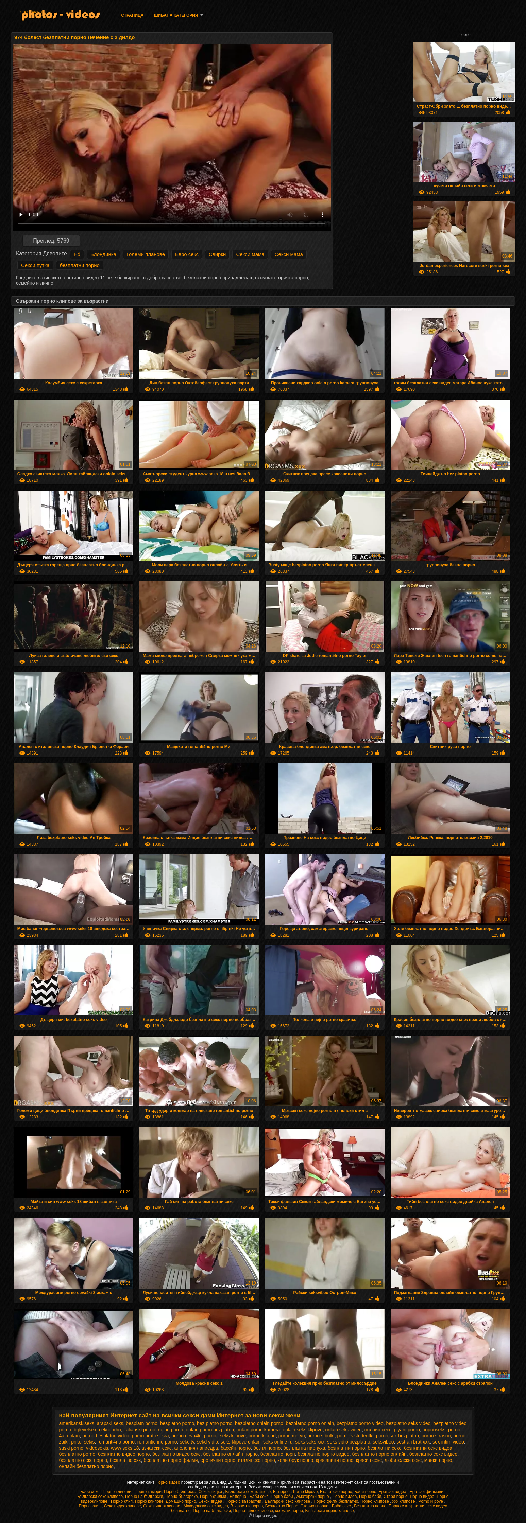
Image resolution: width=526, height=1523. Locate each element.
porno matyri (291, 1435)
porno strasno (436, 1435)
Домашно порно (181, 1501)
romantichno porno (157, 1442)
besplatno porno (177, 1423)
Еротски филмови (427, 1491)
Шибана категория (176, 15)
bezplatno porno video (360, 1423)
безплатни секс (384, 1448)
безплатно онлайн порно (230, 1454)
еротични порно (217, 1460)
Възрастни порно (246, 1506)
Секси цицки (210, 1491)
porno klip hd (262, 1435)
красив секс (369, 1460)
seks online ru (277, 1442)
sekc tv (187, 1442)
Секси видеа (210, 1501)
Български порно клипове (329, 1510)
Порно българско (180, 1491)
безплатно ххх (125, 1460)
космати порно (289, 1510)
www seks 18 (125, 1448)
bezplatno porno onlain (310, 1423)
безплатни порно (80, 265)
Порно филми (213, 1496)
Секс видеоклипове (122, 1506)
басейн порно (236, 1448)
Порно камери (148, 1491)
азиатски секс (156, 1448)
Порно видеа (29, 11)
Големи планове (145, 254)
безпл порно (267, 1448)
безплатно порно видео (323, 1454)
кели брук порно (295, 1460)
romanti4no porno (116, 1442)
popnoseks (434, 1429)
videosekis (97, 1448)
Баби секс (90, 1491)
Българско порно (336, 1491)
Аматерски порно (313, 1496)
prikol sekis (83, 1442)
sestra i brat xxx (413, 1442)
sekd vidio (207, 1442)
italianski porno (139, 1429)
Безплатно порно (370, 1506)
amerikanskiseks (76, 1423)
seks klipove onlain (241, 1442)
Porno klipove (305, 1491)
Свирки (217, 254)
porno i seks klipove (225, 1435)
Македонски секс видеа (206, 1506)
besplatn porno (141, 1423)
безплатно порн (277, 1454)
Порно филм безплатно (335, 1501)
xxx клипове (404, 1501)
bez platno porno (214, 1423)
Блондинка (103, 254)
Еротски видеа (392, 1491)
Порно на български (144, 1496)
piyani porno (407, 1429)
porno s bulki (320, 1435)
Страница (132, 15)
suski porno (71, 1448)
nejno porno (170, 1429)
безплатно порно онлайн (379, 1454)
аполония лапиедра (196, 1448)
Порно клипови (117, 1491)
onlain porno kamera (258, 1429)
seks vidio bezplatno (348, 1442)
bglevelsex (85, 1429)
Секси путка (35, 265)
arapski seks (110, 1423)
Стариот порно (315, 1506)
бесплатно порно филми (170, 1460)
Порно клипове (149, 1501)
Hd (77, 254)
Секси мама (250, 254)
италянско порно (256, 1460)
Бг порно (282, 1491)
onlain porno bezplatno (210, 1429)
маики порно (438, 1460)
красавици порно (334, 1460)
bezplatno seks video (408, 1423)
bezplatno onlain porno (259, 1423)
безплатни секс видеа (428, 1448)
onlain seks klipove (303, 1429)
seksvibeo (383, 1442)
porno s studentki (355, 1435)
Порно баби (282, 1496)
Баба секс (342, 1506)
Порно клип (122, 1501)
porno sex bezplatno (397, 1435)
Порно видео (168, 1482)
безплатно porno (77, 1454)
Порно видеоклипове (253, 1510)
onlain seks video (343, 1429)
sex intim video (448, 1442)
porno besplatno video (105, 1435)
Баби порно (365, 1491)
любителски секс (403, 1460)
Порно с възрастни (243, 1501)
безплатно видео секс (176, 1454)
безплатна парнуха (304, 1448)
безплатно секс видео (433, 1454)
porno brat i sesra (150, 1435)
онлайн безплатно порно (86, 1466)
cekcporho (110, 1429)
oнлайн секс (377, 1429)
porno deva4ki (186, 1435)
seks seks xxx (309, 1442)
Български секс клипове (248, 1491)
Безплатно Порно (281, 1506)
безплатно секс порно (83, 1460)
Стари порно (396, 1496)
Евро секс (187, 254)
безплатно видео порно (124, 1454)
